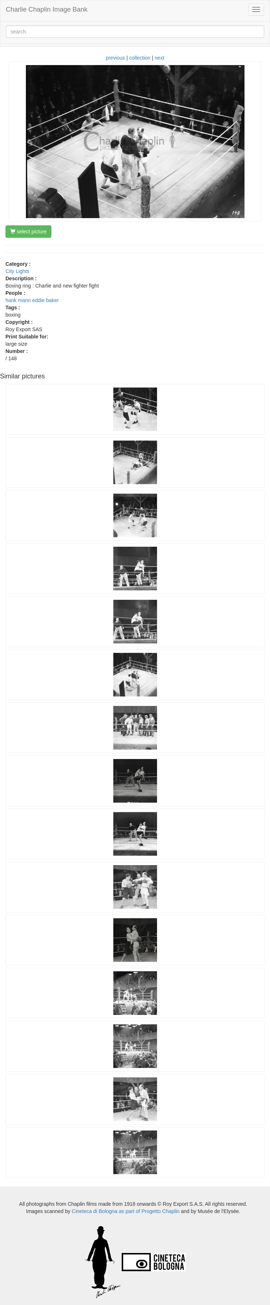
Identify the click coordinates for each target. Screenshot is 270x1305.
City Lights (17, 271)
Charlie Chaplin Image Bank (46, 9)
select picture (28, 231)
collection (139, 58)
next (159, 58)
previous (115, 58)
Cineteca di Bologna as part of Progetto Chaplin (126, 1211)
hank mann (18, 300)
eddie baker (45, 300)
